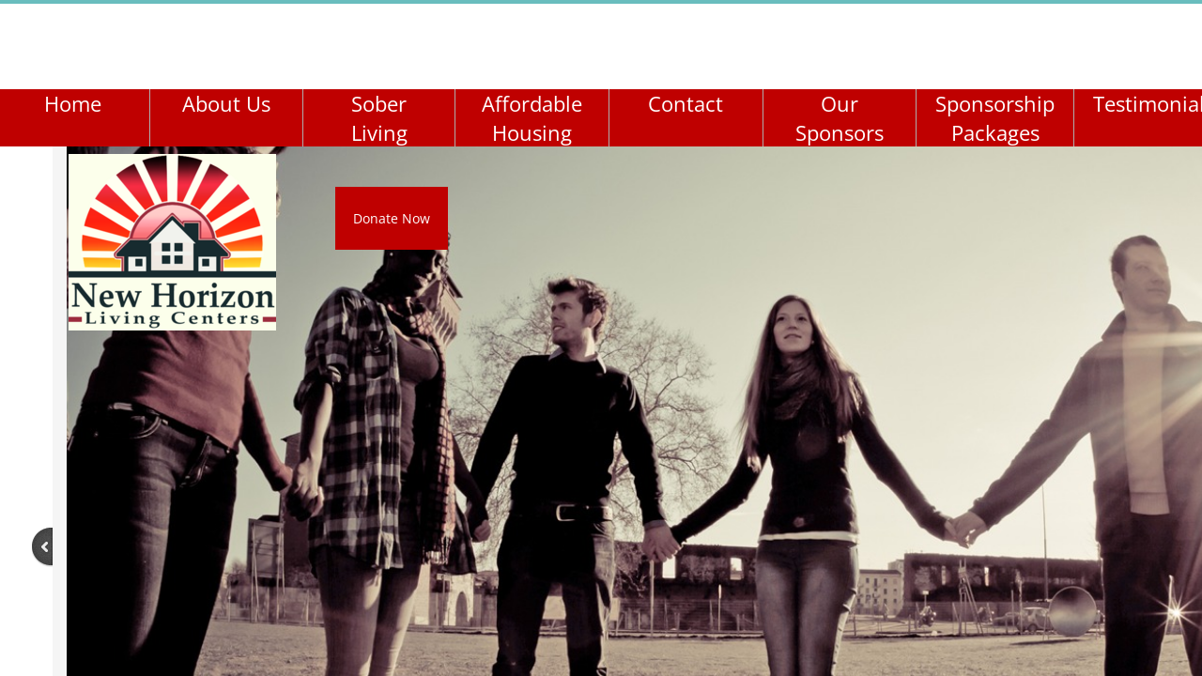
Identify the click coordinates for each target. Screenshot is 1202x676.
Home (72, 103)
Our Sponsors (839, 117)
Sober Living (379, 117)
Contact (685, 103)
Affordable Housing (532, 117)
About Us (226, 103)
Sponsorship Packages (995, 117)
